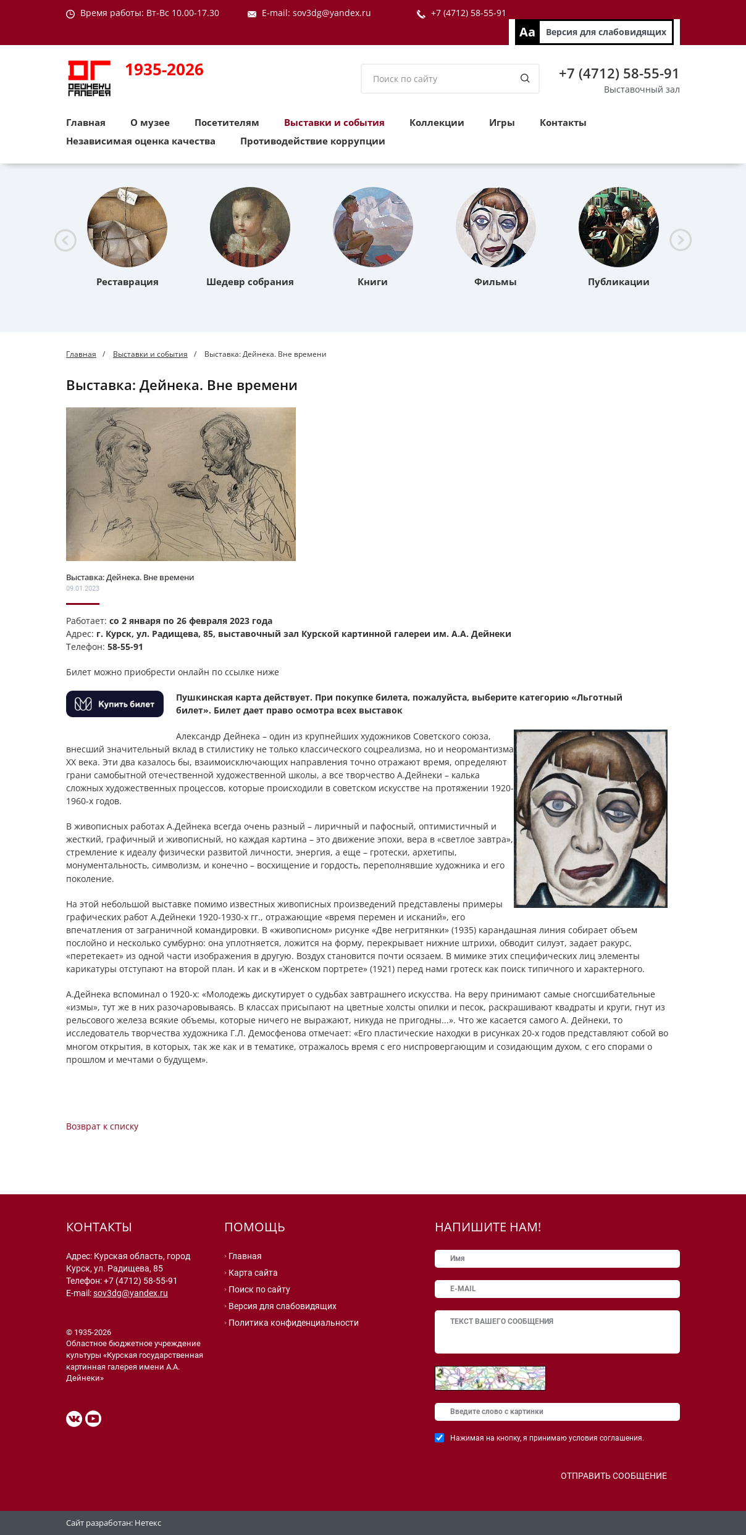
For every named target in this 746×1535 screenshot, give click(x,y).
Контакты (563, 122)
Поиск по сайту (259, 1289)
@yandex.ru (346, 13)
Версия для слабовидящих (606, 32)
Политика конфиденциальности (293, 1323)
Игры (502, 122)
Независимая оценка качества (141, 141)
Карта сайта (253, 1273)
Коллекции (436, 122)
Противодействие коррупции (312, 141)
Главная (86, 122)
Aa (527, 31)
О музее (150, 122)
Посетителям (227, 122)
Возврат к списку (102, 1126)
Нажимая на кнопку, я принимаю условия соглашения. (547, 1438)
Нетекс (148, 1522)
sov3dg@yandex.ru (130, 1293)
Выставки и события (334, 122)
